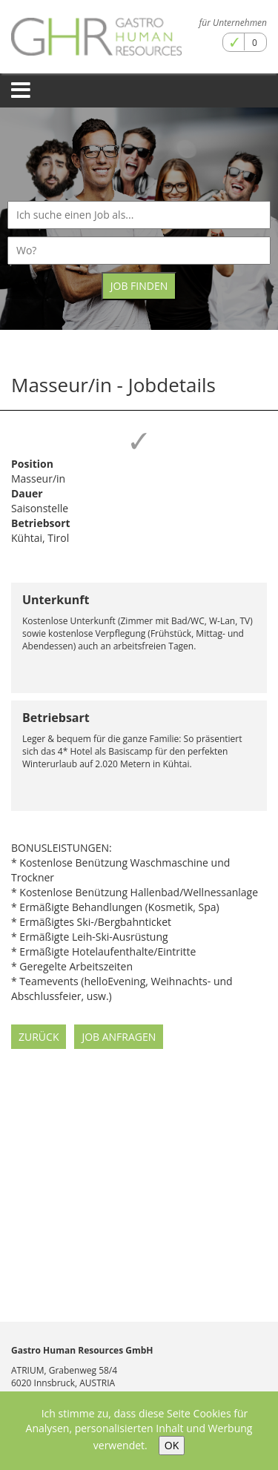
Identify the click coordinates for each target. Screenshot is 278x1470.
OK (172, 1445)
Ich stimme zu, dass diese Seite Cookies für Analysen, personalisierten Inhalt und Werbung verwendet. (139, 1429)
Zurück (39, 1037)
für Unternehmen (233, 22)
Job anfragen (119, 1037)
